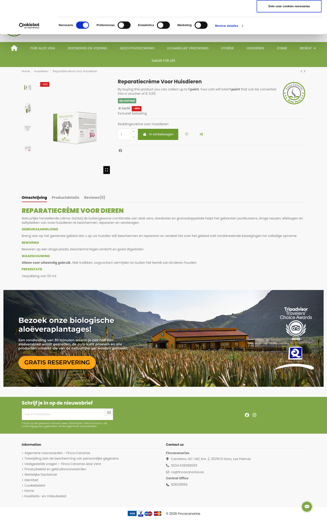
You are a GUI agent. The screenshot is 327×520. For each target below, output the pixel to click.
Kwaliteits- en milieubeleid (45, 496)
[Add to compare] (201, 134)
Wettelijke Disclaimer (41, 475)
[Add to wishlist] (186, 134)
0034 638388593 (184, 465)
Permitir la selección (289, 25)
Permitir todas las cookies (289, 11)
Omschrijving (34, 198)
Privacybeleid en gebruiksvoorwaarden (55, 469)
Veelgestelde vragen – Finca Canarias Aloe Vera (63, 464)
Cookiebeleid (35, 485)
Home (29, 491)
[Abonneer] (109, 412)
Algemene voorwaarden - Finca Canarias (57, 453)
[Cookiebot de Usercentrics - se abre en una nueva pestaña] (29, 59)
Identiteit (31, 480)
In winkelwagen (158, 134)
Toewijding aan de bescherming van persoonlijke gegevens (72, 458)
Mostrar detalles (226, 58)
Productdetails (65, 198)
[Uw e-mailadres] (63, 414)
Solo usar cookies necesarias (289, 39)
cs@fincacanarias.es (187, 472)
